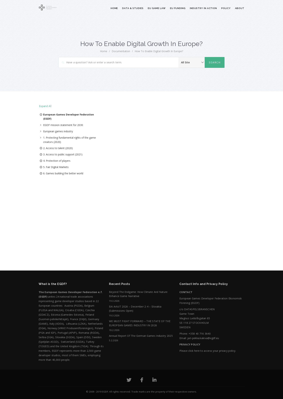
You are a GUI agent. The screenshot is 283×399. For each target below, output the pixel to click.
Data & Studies (132, 8)
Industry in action (203, 8)
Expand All (45, 106)
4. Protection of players (56, 160)
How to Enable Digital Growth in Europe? (159, 51)
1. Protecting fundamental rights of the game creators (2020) (69, 140)
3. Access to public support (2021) (62, 154)
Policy (225, 8)
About (240, 8)
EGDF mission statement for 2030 (63, 125)
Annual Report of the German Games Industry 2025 (141, 335)
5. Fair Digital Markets (56, 167)
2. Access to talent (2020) (58, 148)
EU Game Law (157, 8)
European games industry (58, 131)
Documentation (121, 51)
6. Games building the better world (63, 173)
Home (114, 8)
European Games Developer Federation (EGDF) (68, 117)
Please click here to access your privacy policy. (207, 350)
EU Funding (178, 8)
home (103, 51)
